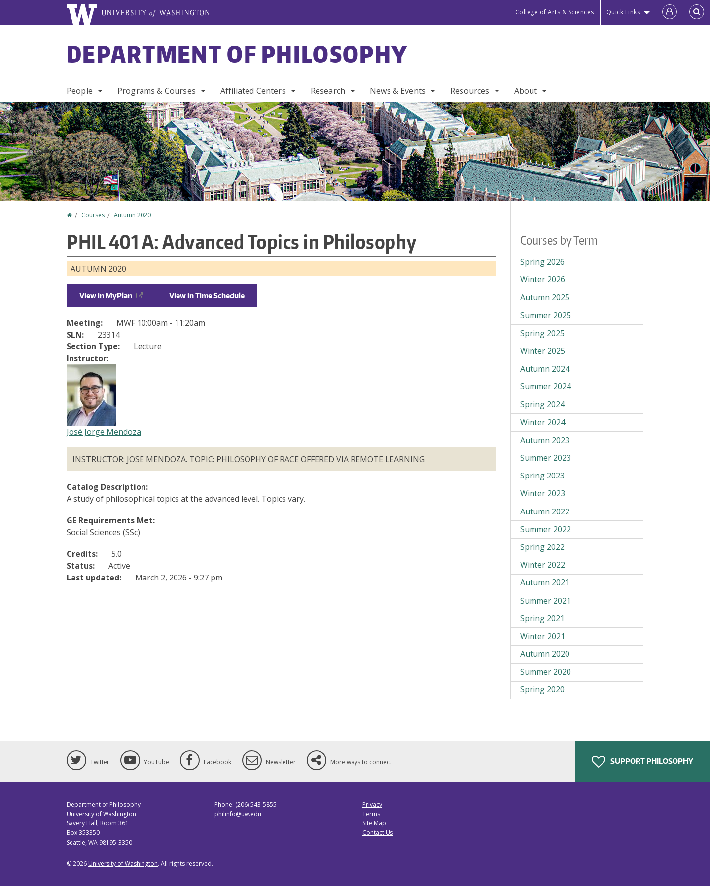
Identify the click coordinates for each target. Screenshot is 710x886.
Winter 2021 (542, 636)
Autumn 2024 (544, 368)
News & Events (398, 90)
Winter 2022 (542, 564)
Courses (93, 215)
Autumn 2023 (544, 440)
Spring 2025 (542, 333)
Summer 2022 (545, 529)
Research (328, 90)
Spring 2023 (542, 475)
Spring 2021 (542, 618)
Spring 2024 (542, 404)
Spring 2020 (542, 689)
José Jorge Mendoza (104, 431)
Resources (469, 90)
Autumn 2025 (544, 297)
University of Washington (123, 863)
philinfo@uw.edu (237, 814)
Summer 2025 (545, 315)
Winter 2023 (542, 493)
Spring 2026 (542, 261)
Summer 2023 (545, 457)
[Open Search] (696, 12)
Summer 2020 (545, 671)
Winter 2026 (542, 279)
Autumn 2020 (132, 215)
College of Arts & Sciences (554, 12)
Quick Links (623, 12)
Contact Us (377, 832)
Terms (371, 814)
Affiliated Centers (253, 90)
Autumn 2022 (544, 511)
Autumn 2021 (544, 582)
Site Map (374, 823)
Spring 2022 (542, 547)
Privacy (372, 804)
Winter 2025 (542, 350)
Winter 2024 (542, 422)
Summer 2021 (545, 600)
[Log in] (669, 12)
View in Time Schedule (207, 295)
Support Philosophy (642, 762)
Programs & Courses (156, 90)
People (80, 90)
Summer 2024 (545, 386)
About (525, 90)
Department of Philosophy (237, 53)
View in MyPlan (111, 295)
